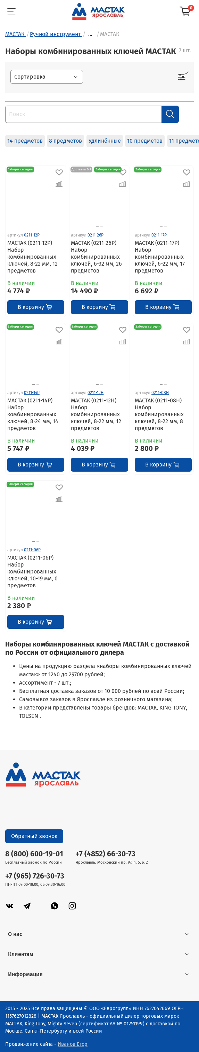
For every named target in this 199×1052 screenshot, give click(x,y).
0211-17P (159, 235)
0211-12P (32, 235)
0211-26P (95, 235)
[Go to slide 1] (97, 226)
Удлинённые (105, 140)
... (90, 34)
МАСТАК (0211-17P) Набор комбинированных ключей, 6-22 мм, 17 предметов (160, 257)
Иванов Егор (73, 1044)
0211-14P (32, 392)
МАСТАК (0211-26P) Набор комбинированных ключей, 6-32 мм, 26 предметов (96, 257)
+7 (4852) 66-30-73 (105, 854)
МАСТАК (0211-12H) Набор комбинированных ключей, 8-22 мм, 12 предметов (96, 414)
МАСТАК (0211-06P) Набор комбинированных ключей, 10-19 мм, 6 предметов (32, 571)
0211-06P (32, 549)
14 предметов (25, 140)
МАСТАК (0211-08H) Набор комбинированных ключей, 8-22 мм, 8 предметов (159, 414)
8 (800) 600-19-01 (34, 854)
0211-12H (95, 392)
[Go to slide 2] (101, 226)
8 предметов (65, 140)
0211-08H (160, 392)
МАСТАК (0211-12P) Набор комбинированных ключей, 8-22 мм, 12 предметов (32, 257)
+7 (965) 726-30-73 (34, 876)
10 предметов (145, 140)
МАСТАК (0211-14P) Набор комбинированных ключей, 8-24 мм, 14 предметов (32, 414)
